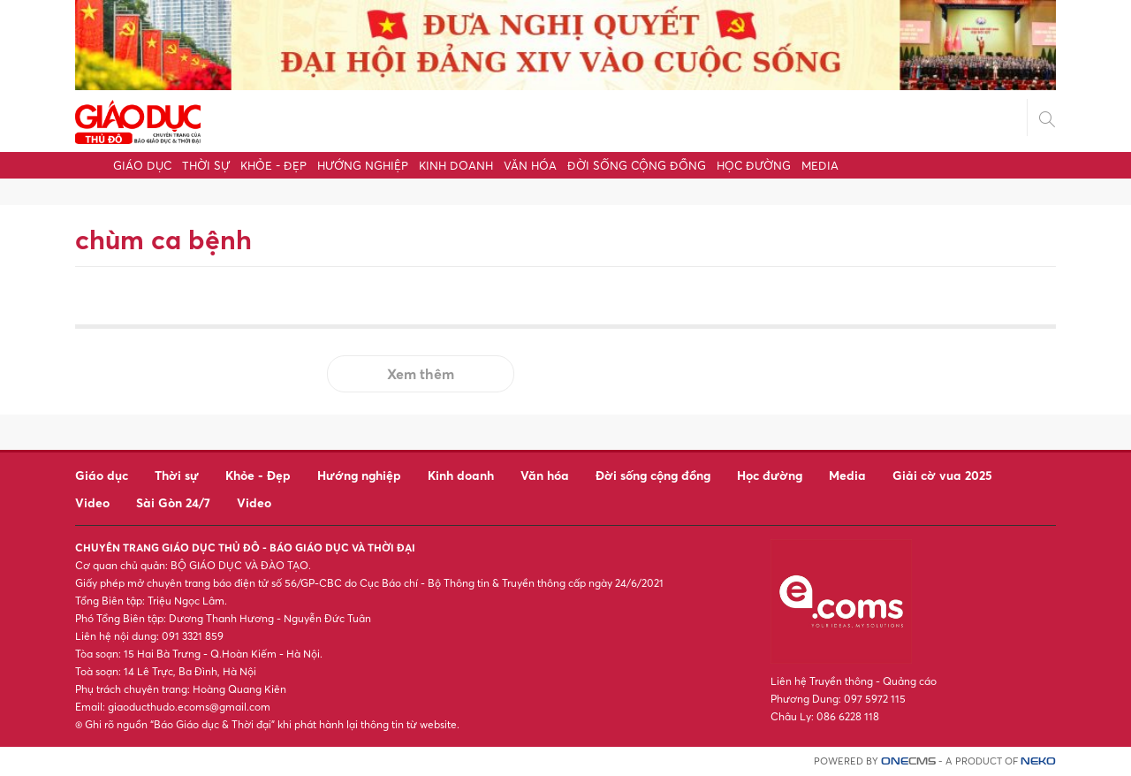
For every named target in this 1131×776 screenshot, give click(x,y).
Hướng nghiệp (362, 165)
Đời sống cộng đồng (636, 165)
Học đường (754, 165)
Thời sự (206, 165)
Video (92, 502)
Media (820, 165)
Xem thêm (420, 374)
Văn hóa (530, 165)
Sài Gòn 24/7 (173, 502)
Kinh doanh (456, 165)
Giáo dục (142, 165)
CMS (908, 761)
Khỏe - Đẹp (273, 165)
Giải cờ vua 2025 (942, 475)
